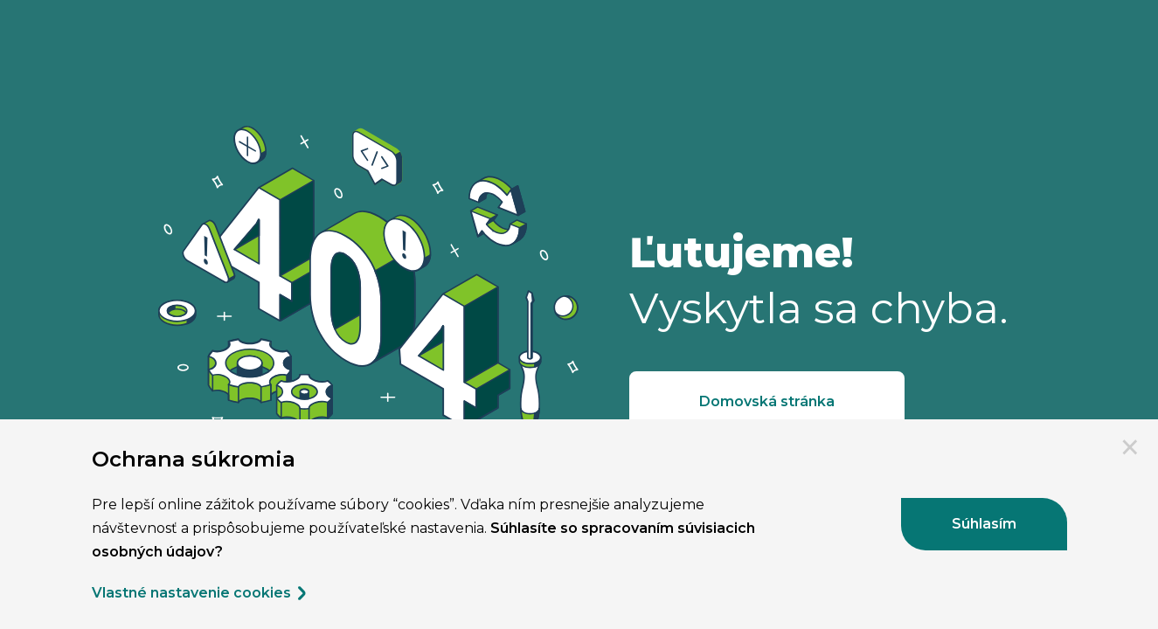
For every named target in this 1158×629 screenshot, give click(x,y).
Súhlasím (984, 523)
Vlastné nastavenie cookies (200, 593)
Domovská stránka (767, 401)
